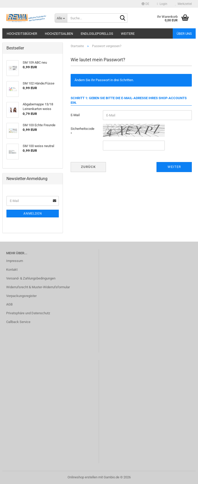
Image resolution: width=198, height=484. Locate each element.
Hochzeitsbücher (22, 34)
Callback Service (18, 322)
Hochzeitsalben (59, 34)
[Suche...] (61, 18)
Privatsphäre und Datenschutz (28, 313)
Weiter (174, 167)
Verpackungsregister (21, 296)
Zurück (88, 167)
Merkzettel (183, 4)
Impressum (14, 261)
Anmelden (32, 213)
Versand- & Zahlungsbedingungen (30, 278)
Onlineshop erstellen (82, 477)
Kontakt (12, 269)
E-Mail (75, 115)
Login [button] (162, 4)
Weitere (128, 34)
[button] (145, 4)
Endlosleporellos (97, 34)
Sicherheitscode (82, 129)
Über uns (184, 34)
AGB (9, 304)
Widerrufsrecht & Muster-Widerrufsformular (38, 287)
